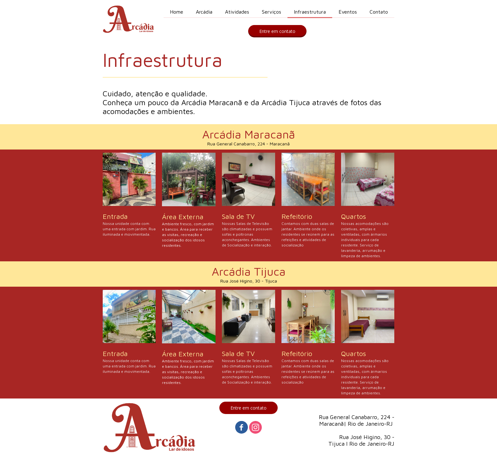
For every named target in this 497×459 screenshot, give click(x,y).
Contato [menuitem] (379, 12)
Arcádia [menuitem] (204, 12)
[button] (277, 31)
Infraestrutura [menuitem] (310, 12)
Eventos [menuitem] (348, 12)
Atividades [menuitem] (237, 12)
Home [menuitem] (176, 12)
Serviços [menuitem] (271, 12)
